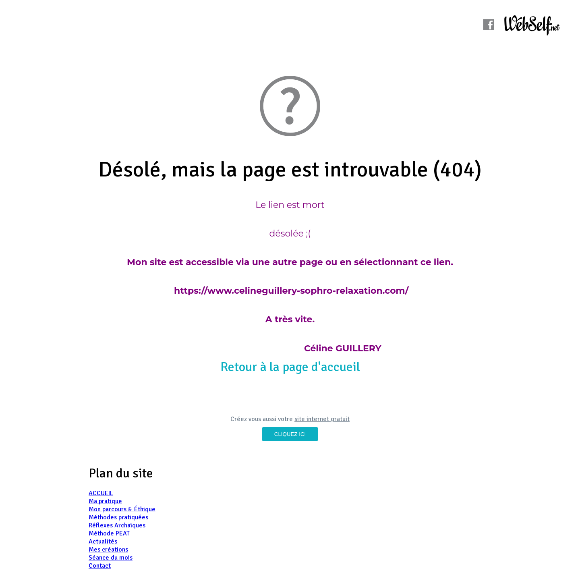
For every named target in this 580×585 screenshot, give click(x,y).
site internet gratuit (322, 419)
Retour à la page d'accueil (290, 367)
